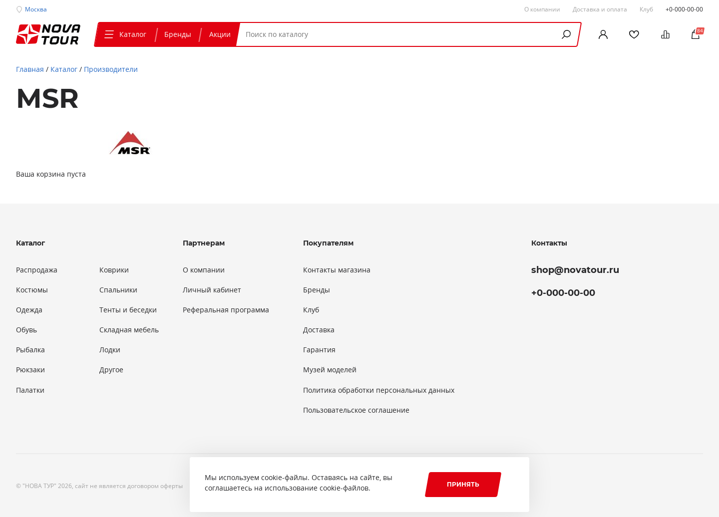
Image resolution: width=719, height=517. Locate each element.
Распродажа (36, 269)
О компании (204, 269)
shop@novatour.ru (575, 269)
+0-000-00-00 (684, 9)
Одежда (29, 309)
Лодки (109, 349)
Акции (220, 34)
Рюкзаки (30, 369)
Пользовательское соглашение (356, 410)
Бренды (177, 34)
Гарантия (319, 349)
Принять (463, 484)
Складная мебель (129, 329)
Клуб (311, 309)
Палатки (30, 390)
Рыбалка (30, 349)
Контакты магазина (336, 269)
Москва (36, 9)
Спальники (118, 289)
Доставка (319, 329)
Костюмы (32, 289)
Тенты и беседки (128, 309)
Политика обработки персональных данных (378, 390)
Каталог (124, 34)
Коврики (114, 269)
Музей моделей (330, 369)
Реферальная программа (226, 309)
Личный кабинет (212, 289)
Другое (111, 369)
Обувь (26, 329)
